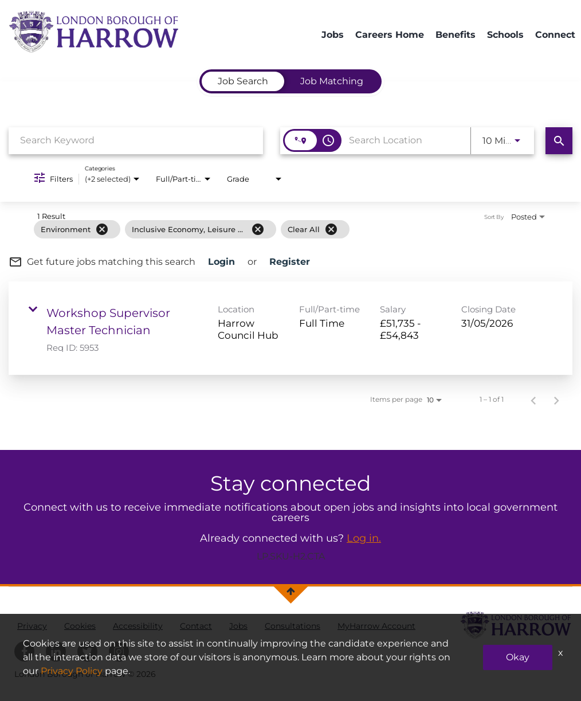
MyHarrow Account (376, 626)
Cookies (80, 626)
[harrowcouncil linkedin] (56, 651)
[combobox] (136, 140)
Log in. (364, 538)
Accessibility (138, 626)
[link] (290, 328)
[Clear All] (331, 229)
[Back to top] (290, 591)
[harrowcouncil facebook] (24, 651)
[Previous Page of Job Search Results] (533, 399)
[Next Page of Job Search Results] (556, 399)
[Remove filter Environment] (102, 229)
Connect (555, 34)
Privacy (32, 626)
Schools (505, 34)
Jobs (332, 34)
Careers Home (389, 34)
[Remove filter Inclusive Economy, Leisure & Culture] (257, 229)
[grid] (272, 229)
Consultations (292, 626)
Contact (196, 626)
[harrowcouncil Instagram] (119, 651)
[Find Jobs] (558, 140)
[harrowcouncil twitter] (87, 651)
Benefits (455, 34)
